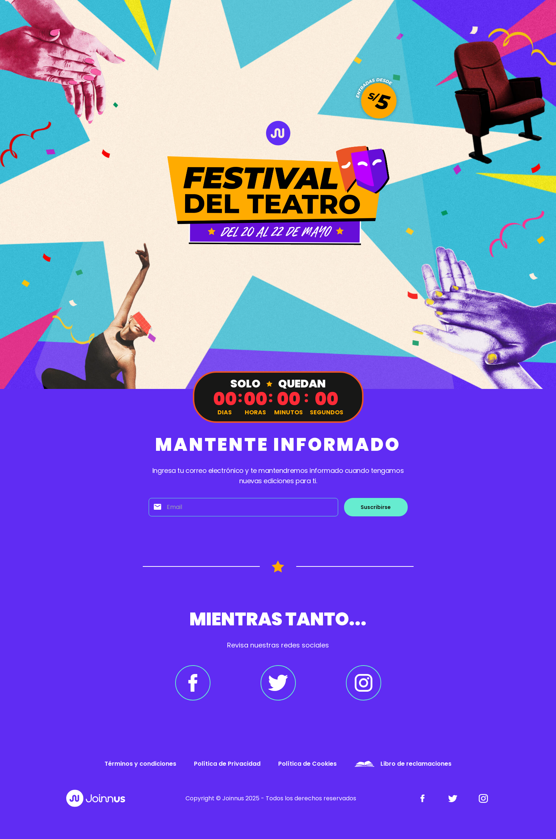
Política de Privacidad (227, 763)
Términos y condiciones (140, 763)
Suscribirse (376, 507)
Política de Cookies (307, 763)
